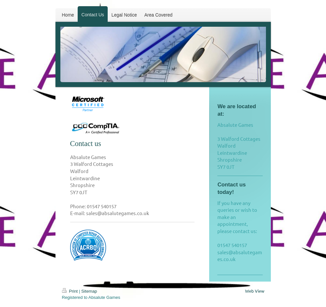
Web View (254, 291)
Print (70, 291)
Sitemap (89, 291)
